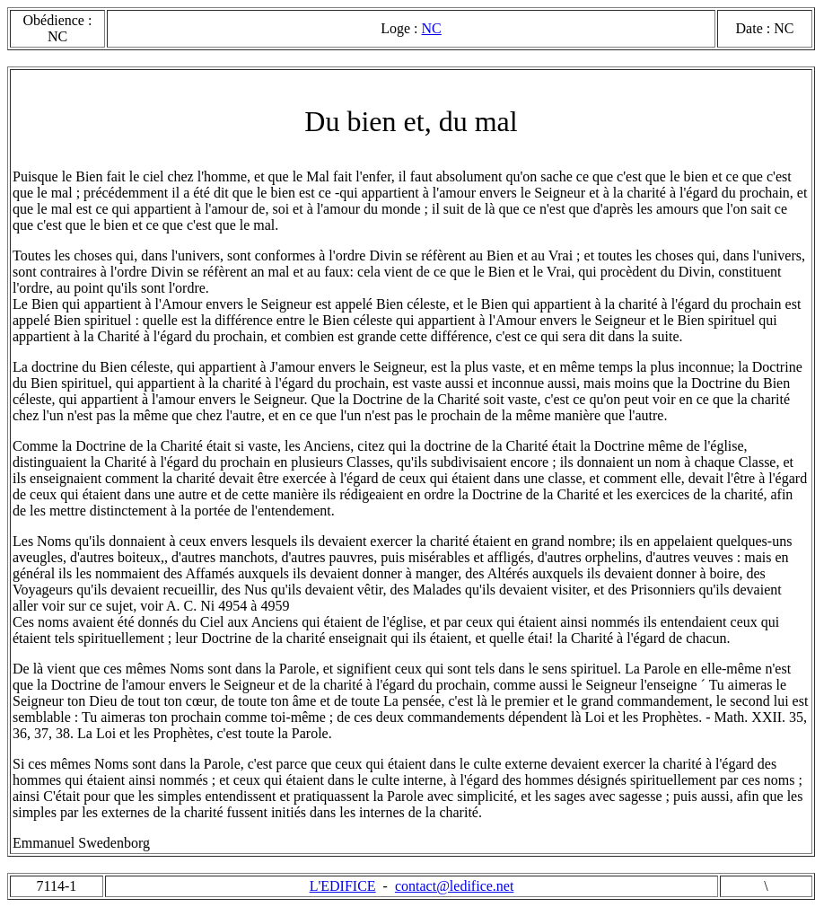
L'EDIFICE (343, 886)
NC (432, 28)
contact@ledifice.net (454, 886)
